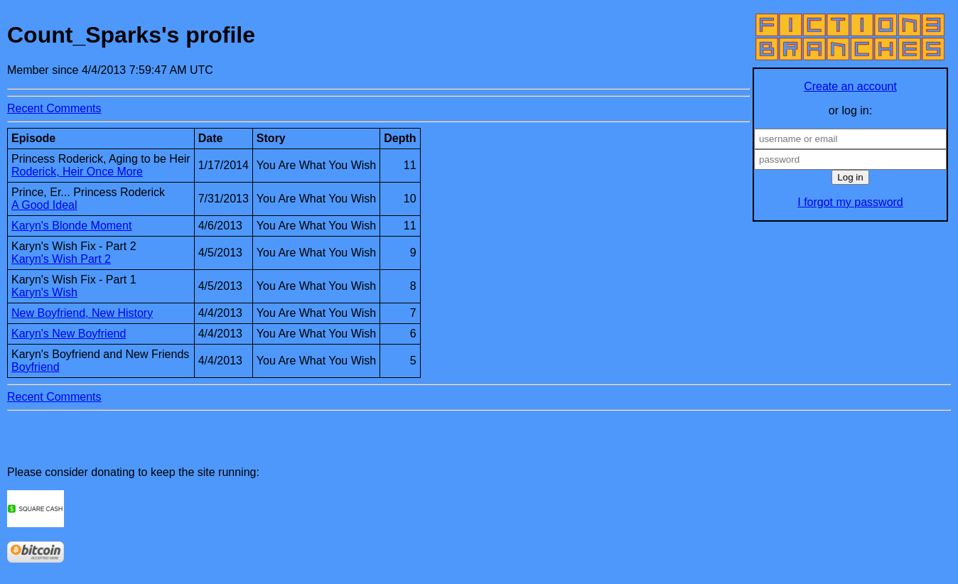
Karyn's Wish (44, 292)
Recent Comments (54, 108)
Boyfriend (35, 367)
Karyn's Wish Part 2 (61, 259)
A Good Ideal (44, 205)
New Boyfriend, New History (82, 313)
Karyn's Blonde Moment (71, 226)
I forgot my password (850, 202)
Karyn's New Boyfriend (68, 334)
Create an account (850, 86)
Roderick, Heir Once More (77, 172)
